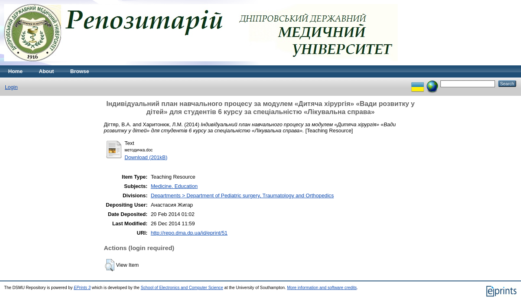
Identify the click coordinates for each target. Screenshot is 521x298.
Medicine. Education (174, 186)
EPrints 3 (82, 287)
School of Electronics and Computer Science (182, 287)
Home (15, 71)
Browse (79, 71)
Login (11, 87)
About (46, 71)
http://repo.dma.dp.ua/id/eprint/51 (189, 233)
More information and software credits (322, 287)
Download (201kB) (146, 157)
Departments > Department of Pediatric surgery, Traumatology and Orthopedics (242, 195)
